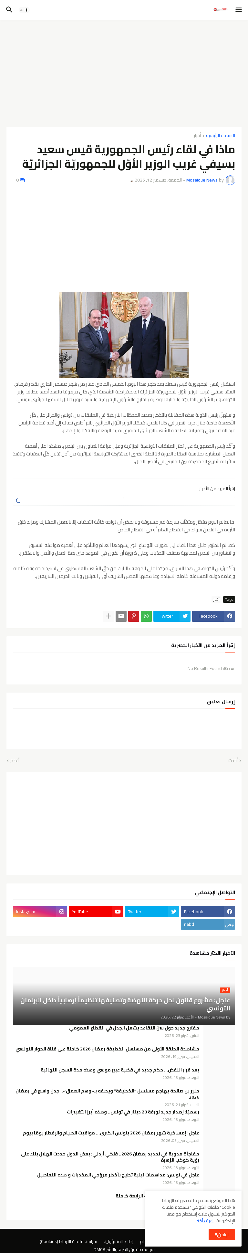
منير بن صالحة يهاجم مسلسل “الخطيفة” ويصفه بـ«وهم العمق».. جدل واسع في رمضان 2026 (107, 1094)
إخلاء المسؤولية (118, 1241)
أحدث (233, 760)
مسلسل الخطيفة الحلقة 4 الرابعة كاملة (157, 1196)
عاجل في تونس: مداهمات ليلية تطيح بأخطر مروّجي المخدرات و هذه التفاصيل (118, 1175)
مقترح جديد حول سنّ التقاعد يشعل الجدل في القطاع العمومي (134, 1028)
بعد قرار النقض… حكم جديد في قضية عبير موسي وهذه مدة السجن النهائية (120, 1070)
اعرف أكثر (204, 1220)
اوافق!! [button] (222, 1234)
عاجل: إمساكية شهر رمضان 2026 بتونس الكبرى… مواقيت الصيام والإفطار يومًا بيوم (111, 1133)
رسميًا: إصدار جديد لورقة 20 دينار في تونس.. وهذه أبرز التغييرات (133, 1112)
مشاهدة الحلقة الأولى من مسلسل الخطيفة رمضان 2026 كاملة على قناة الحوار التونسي (107, 1049)
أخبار (197, 136)
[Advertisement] (124, 73)
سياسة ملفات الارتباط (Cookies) (68, 1241)
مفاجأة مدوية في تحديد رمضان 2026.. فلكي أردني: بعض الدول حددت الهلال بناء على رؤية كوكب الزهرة (110, 1157)
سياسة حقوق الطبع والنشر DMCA (124, 1250)
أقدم (14, 760)
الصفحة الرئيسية (220, 136)
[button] (239, 10)
